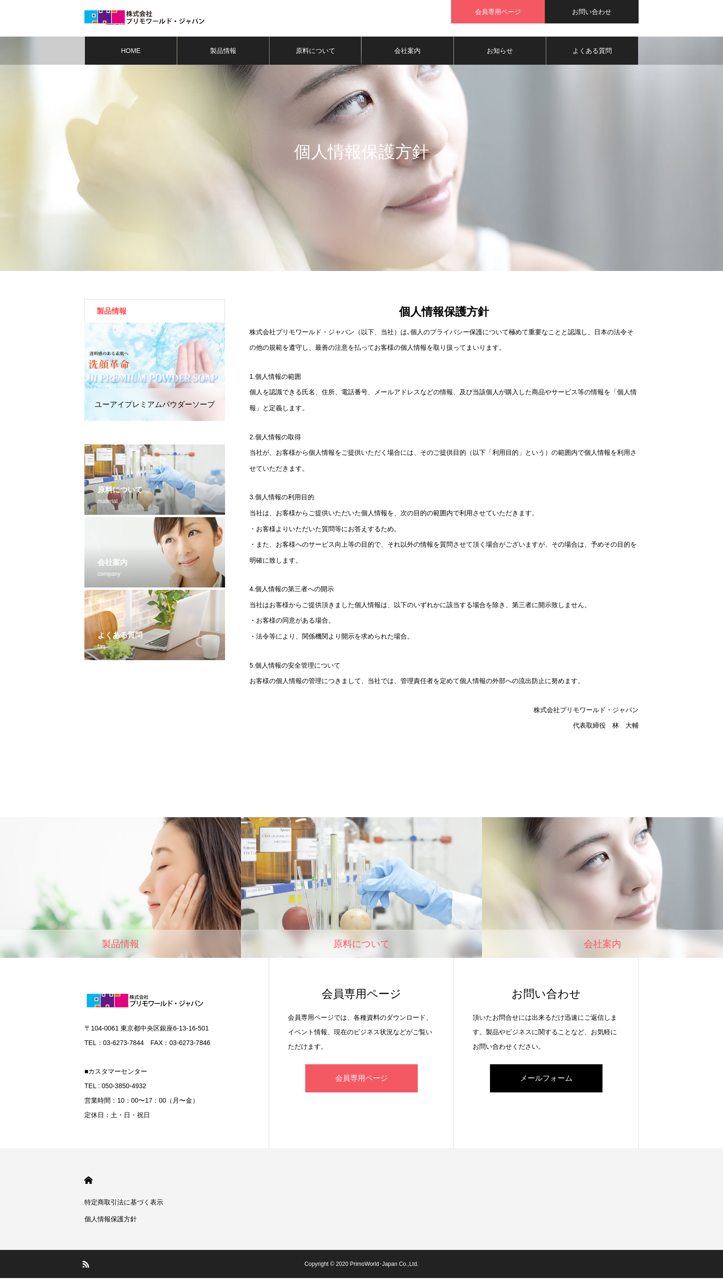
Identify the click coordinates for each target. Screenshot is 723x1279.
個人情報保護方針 (110, 1220)
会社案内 (407, 51)
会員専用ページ (361, 1079)
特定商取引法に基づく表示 (123, 1203)
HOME (131, 51)
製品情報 (223, 51)
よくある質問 (592, 51)
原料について (315, 51)
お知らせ (500, 51)
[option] (154, 373)
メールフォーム (546, 1079)
